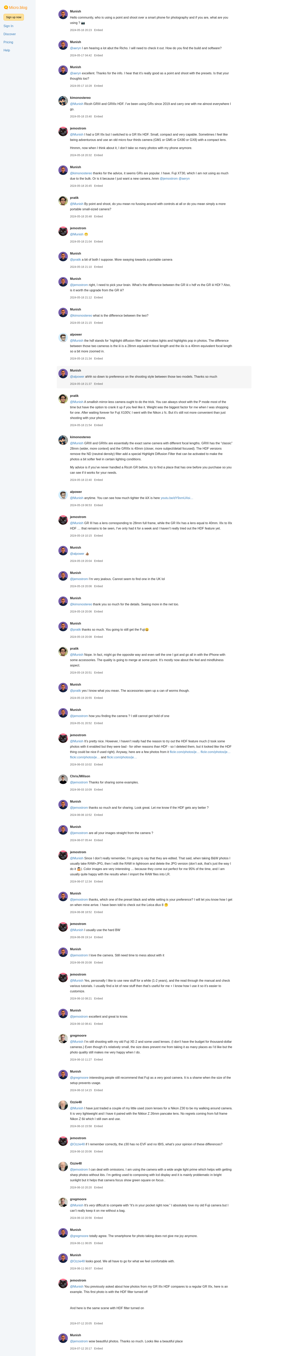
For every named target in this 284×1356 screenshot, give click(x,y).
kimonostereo (86, 97)
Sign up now (13, 17)
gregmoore (84, 1035)
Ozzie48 (81, 1102)
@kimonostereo (87, 173)
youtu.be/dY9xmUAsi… (182, 498)
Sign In (8, 26)
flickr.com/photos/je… (190, 752)
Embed (104, 30)
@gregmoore (85, 1077)
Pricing (8, 42)
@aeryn (81, 48)
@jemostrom (174, 178)
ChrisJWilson (86, 776)
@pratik (81, 259)
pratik (80, 197)
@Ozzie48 (83, 1144)
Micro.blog (18, 7)
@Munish (82, 104)
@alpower (83, 376)
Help (7, 50)
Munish (81, 11)
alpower (81, 334)
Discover (10, 34)
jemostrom (84, 128)
